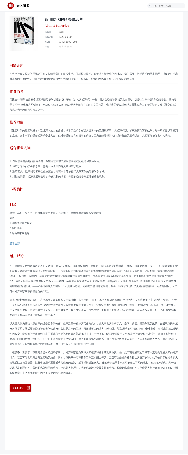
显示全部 (15, 243)
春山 (61, 32)
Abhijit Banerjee (57, 25)
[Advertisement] (94, 421)
